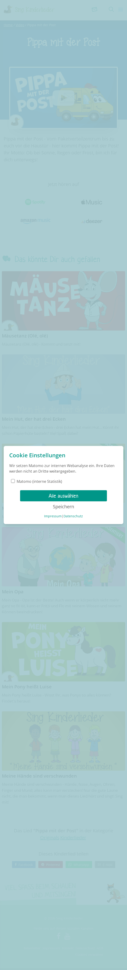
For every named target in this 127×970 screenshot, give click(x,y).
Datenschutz (73, 516)
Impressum (53, 516)
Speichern (63, 506)
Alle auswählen (63, 495)
